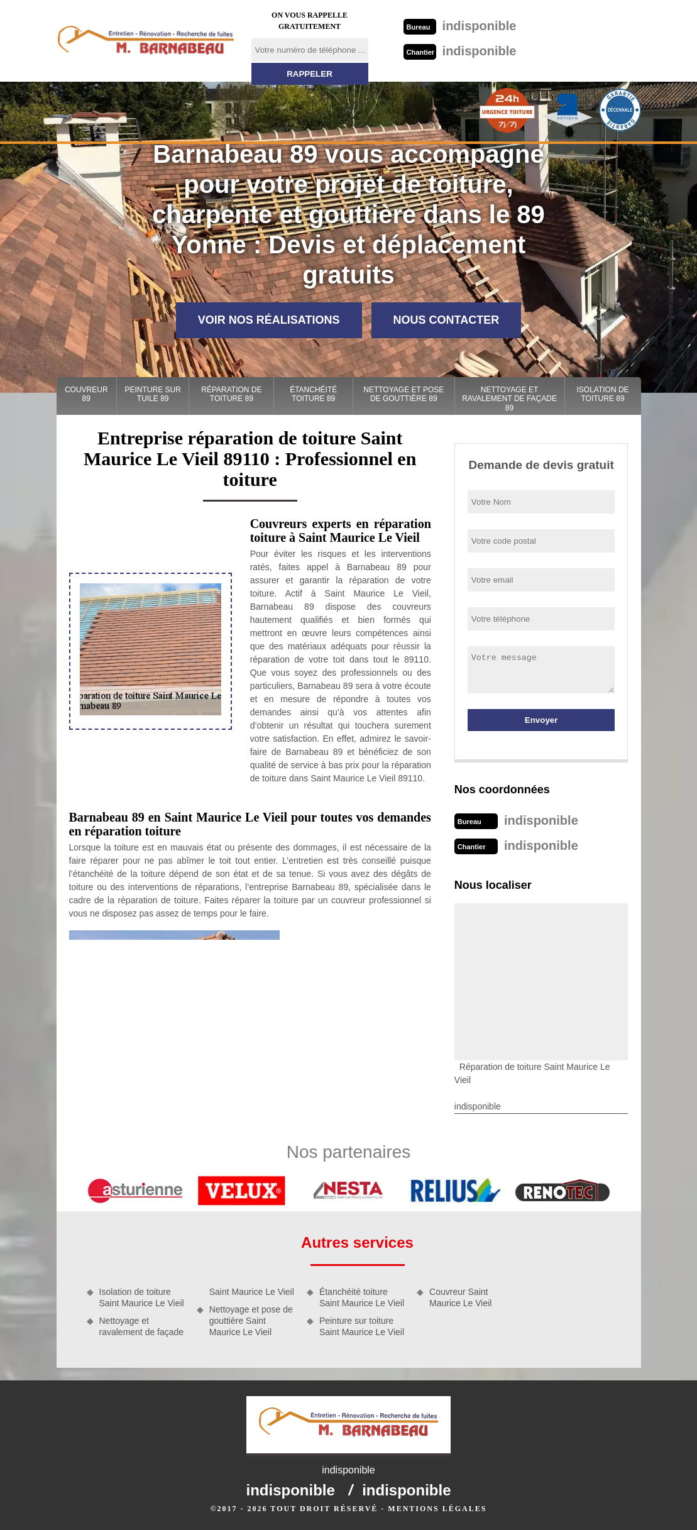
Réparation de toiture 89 (231, 394)
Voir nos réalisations (269, 320)
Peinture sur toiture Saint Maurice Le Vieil (361, 1326)
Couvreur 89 (86, 394)
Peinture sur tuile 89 (153, 394)
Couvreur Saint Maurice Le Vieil (460, 1297)
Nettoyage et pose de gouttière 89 (403, 394)
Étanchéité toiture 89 (313, 394)
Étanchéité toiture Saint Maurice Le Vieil (361, 1297)
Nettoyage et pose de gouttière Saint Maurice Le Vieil (251, 1320)
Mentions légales (437, 1508)
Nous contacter (446, 320)
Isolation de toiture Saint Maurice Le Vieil (141, 1297)
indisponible (460, 26)
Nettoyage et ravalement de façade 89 (509, 398)
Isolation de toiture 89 (602, 394)
